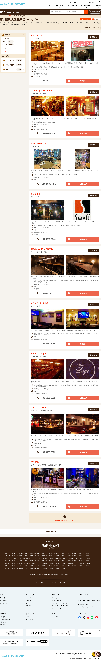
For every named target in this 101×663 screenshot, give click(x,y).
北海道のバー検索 (10, 553)
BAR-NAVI (3, 16)
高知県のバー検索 (47, 566)
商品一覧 (2, 598)
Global (74, 2)
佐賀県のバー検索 (84, 566)
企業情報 (98, 6)
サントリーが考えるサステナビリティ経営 (89, 601)
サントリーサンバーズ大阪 (59, 603)
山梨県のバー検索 (47, 556)
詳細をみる (93, 37)
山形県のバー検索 (71, 553)
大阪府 (10, 16)
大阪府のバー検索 (47, 561)
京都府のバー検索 (59, 561)
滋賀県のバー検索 (10, 563)
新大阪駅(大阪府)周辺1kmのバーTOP (65, 520)
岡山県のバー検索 (48, 563)
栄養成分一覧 (3, 603)
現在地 (96, 11)
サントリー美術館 (57, 600)
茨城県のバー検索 (10, 556)
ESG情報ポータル (83, 604)
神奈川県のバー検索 (10, 558)
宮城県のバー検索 (47, 553)
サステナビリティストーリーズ (86, 607)
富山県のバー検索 (10, 561)
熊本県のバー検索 (22, 568)
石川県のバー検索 (22, 561)
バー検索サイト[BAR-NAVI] (10, 12)
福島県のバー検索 (84, 553)
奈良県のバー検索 (84, 561)
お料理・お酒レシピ (31, 603)
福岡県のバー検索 (59, 566)
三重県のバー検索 (73, 558)
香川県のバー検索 (22, 566)
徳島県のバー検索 (10, 566)
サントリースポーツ (57, 608)
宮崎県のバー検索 (34, 568)
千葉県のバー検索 (23, 558)
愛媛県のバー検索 (34, 566)
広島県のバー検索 (36, 563)
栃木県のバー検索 (22, 556)
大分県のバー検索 (10, 568)
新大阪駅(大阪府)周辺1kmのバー (19, 19)
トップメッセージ (83, 598)
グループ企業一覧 (5, 619)
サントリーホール (57, 598)
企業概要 (2, 617)
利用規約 (62, 582)
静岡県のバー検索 (60, 558)
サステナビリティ (86, 6)
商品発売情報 (3, 600)
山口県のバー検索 (60, 563)
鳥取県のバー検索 (73, 563)
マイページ (82, 2)
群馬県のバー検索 (34, 556)
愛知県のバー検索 (48, 558)
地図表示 (96, 19)
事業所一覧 (3, 622)
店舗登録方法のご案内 (35, 574)
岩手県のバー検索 (34, 553)
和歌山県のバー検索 (22, 563)
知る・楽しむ (59, 6)
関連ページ (51, 531)
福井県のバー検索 (34, 561)
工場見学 (28, 600)
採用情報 (2, 624)
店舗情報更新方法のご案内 (51, 574)
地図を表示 (83, 81)
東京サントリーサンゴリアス (60, 605)
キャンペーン (29, 598)
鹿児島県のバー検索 (47, 568)
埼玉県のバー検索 (36, 558)
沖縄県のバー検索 (60, 568)
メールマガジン (56, 616)
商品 (50, 6)
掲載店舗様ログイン (66, 574)
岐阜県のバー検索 (85, 558)
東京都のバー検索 (84, 556)
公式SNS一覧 (82, 614)
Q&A (27, 616)
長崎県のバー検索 (71, 566)
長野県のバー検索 (59, 556)
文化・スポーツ (72, 6)
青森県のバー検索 (22, 553)
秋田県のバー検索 (59, 553)
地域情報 (28, 605)
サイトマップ (39, 582)
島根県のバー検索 (85, 563)
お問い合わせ (92, 2)
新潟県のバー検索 (71, 556)
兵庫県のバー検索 (71, 561)
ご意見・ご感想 (52, 582)
